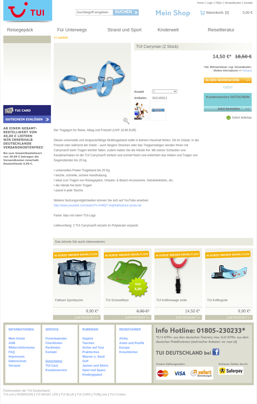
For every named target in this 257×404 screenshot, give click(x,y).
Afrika (123, 338)
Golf (85, 361)
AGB (12, 343)
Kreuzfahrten (128, 352)
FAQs (219, 3)
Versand (247, 70)
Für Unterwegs (72, 29)
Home (200, 3)
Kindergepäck (92, 374)
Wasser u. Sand (93, 356)
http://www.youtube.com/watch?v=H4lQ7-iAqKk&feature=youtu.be (98, 205)
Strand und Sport (124, 29)
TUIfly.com (100, 394)
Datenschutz (17, 361)
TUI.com (9, 394)
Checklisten (53, 343)
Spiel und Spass (94, 370)
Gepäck (87, 338)
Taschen (88, 343)
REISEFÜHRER (130, 329)
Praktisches (90, 352)
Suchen (123, 12)
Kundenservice (56, 370)
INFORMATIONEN (21, 329)
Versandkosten (233, 3)
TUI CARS (84, 394)
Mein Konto (17, 338)
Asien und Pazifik (131, 343)
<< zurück (61, 37)
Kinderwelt (168, 29)
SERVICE (51, 329)
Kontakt (248, 3)
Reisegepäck (20, 29)
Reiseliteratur (221, 29)
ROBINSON (25, 394)
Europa (124, 347)
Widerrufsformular (22, 347)
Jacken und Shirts (95, 365)
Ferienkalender (56, 338)
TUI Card (51, 365)
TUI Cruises (117, 394)
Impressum (17, 356)
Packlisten (52, 347)
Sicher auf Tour (93, 347)
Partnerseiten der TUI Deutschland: (26, 390)
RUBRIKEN (90, 329)
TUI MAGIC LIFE (47, 394)
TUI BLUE (67, 394)
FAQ (12, 352)
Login (210, 3)
